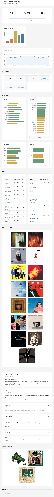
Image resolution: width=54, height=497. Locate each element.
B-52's (6, 198)
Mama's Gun (7, 194)
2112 (31, 205)
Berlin (31, 191)
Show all (39, 137)
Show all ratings (8, 493)
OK (5, 182)
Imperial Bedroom (34, 218)
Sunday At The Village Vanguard (8, 207)
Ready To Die (7, 215)
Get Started (46, 3)
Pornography (8, 211)
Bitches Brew (7, 202)
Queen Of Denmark (32, 209)
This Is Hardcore (9, 416)
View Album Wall (48, 227)
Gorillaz (31, 182)
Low (31, 195)
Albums (39, 3)
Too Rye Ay (32, 186)
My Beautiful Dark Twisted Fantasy (34, 200)
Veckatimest (32, 214)
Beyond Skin (7, 186)
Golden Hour (7, 190)
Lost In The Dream (9, 219)
